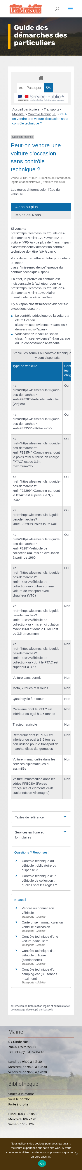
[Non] (76, 1154)
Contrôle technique (42, 114)
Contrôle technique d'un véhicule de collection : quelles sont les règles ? (39, 880)
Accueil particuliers (26, 109)
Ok (42, 1163)
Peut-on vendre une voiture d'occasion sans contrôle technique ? (40, 118)
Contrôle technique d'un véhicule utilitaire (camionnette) (39, 955)
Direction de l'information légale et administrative (42, 1006)
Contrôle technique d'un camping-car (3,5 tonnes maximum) (39, 974)
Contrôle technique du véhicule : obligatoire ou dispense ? (39, 865)
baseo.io (48, 1009)
